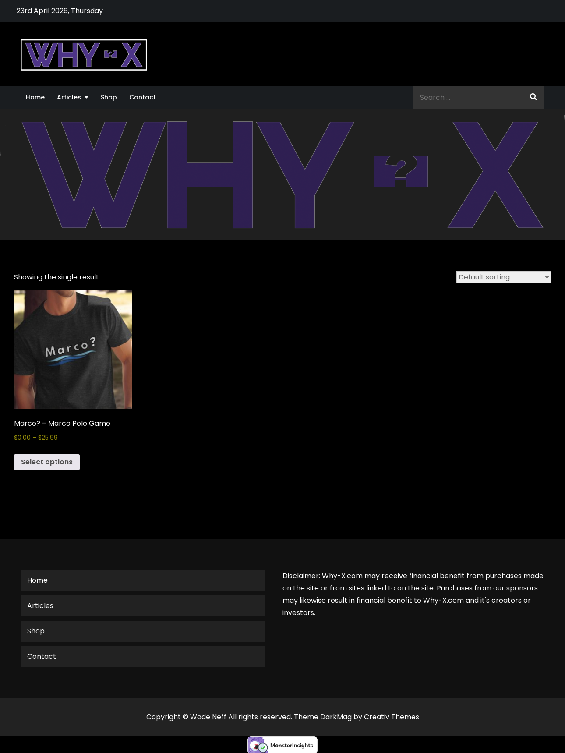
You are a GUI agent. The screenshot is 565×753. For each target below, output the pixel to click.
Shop (109, 97)
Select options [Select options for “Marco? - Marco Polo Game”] (47, 462)
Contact (142, 97)
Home (35, 97)
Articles (69, 97)
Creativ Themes (391, 717)
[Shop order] (503, 277)
